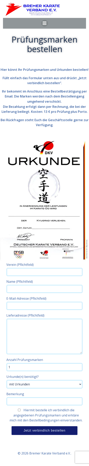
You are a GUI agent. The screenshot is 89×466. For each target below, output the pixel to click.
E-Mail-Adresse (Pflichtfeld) (44, 303)
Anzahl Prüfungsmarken (44, 364)
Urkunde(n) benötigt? (44, 381)
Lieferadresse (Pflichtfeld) (44, 333)
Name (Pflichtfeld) (44, 286)
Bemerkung (44, 399)
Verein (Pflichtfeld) (44, 269)
